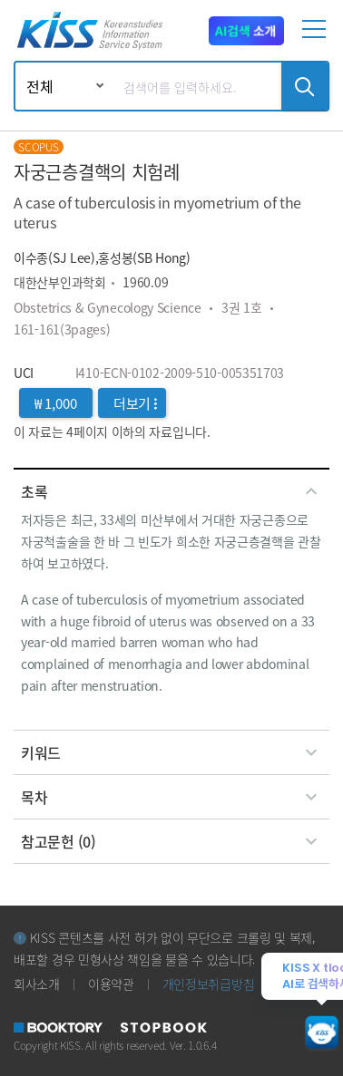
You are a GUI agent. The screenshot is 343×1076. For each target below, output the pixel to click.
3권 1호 (241, 307)
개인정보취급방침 (208, 983)
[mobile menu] (316, 36)
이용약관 (111, 983)
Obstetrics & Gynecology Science (107, 307)
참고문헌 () (171, 841)
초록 (171, 491)
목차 (171, 797)
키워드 (171, 752)
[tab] (171, 491)
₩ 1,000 (55, 402)
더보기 (135, 402)
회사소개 (37, 983)
